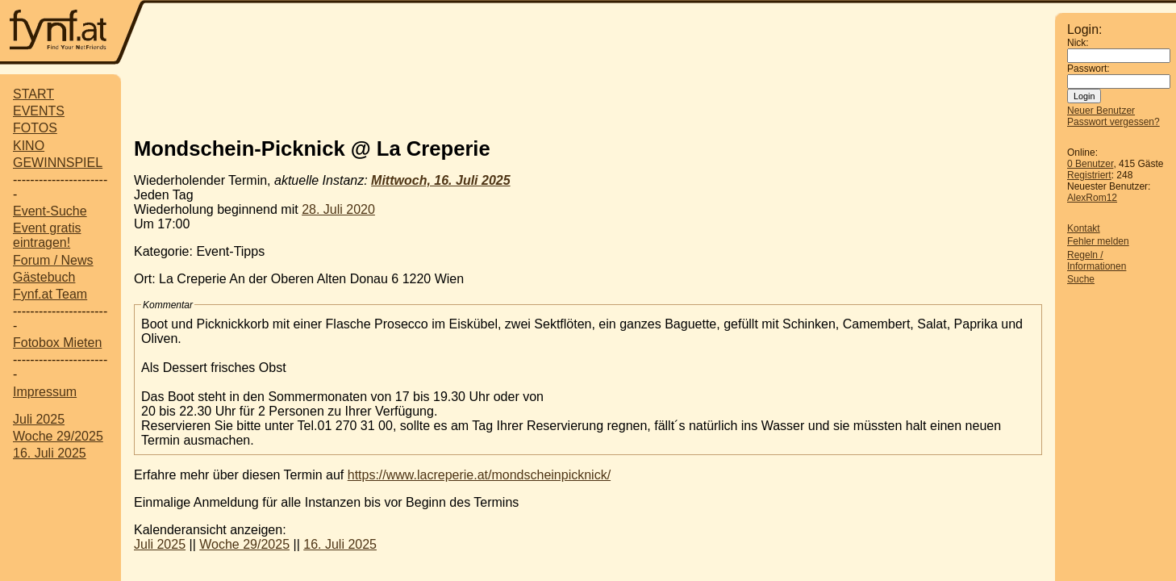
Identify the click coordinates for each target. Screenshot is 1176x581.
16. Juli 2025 (49, 453)
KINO (28, 146)
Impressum (45, 392)
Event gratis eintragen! (47, 235)
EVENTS (39, 111)
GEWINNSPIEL (57, 162)
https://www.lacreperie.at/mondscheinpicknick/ (479, 475)
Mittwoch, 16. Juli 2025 (441, 180)
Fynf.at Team (50, 294)
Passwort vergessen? (1113, 121)
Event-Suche (50, 211)
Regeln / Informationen (1096, 260)
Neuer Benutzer (1101, 110)
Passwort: (1088, 68)
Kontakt (1083, 228)
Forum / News (53, 260)
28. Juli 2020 (338, 209)
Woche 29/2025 (58, 436)
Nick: (1078, 42)
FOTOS (35, 128)
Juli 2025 (39, 419)
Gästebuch (44, 277)
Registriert (1089, 175)
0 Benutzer (1090, 163)
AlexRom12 (1092, 197)
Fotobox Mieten (57, 342)
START (33, 94)
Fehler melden (1098, 241)
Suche (1081, 279)
